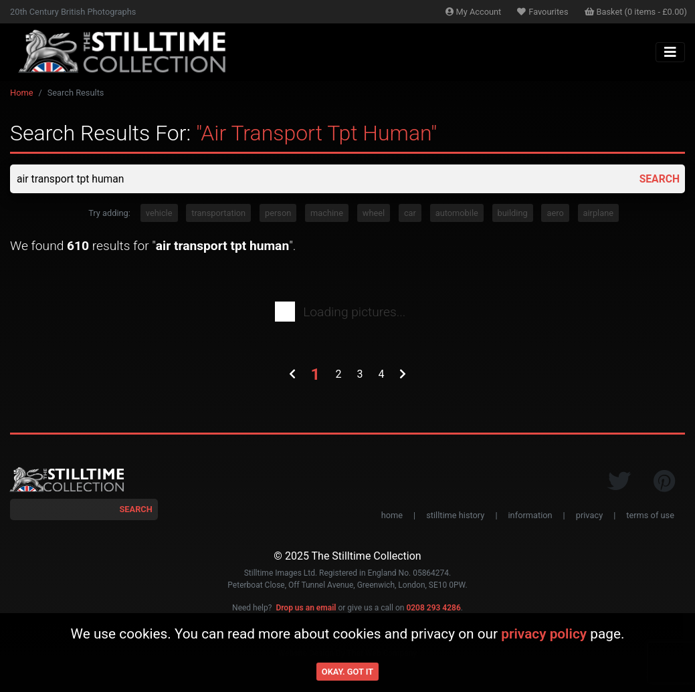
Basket (636, 12)
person (278, 214)
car (410, 214)
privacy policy (544, 634)
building (513, 214)
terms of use (650, 516)
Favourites (542, 12)
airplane (598, 214)
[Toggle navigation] (670, 52)
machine (326, 214)
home (392, 516)
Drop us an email (306, 608)
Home (21, 93)
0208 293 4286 (433, 608)
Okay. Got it (347, 672)
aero (555, 214)
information (530, 516)
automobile (456, 214)
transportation (218, 214)
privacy (589, 516)
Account (473, 12)
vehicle (159, 214)
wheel (374, 214)
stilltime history (455, 516)
